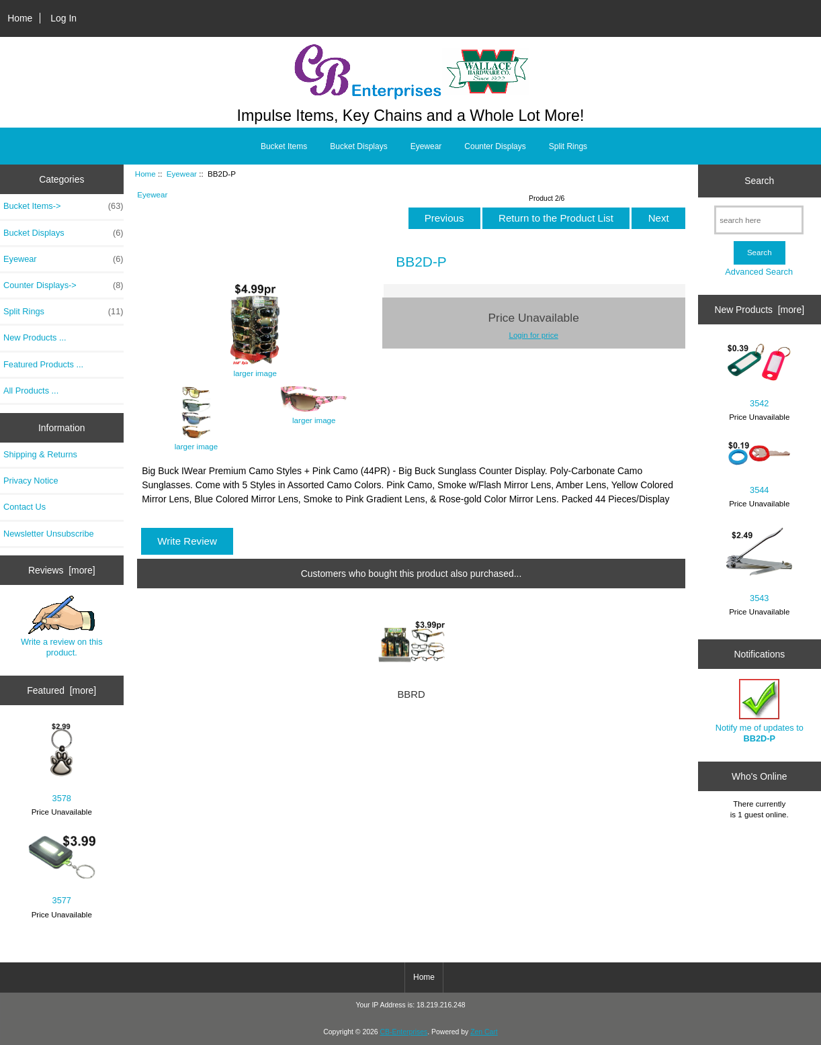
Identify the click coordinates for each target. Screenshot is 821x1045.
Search (759, 180)
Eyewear (182, 173)
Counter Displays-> (63, 285)
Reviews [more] (61, 570)
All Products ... (30, 390)
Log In (63, 18)
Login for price (533, 334)
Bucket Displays (358, 146)
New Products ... (35, 337)
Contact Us (24, 507)
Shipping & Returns (40, 454)
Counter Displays (494, 146)
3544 (759, 468)
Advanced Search (759, 272)
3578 (61, 763)
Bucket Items (284, 146)
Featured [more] (61, 690)
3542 (759, 375)
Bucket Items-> (63, 206)
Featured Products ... (43, 364)
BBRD (411, 694)
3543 (759, 564)
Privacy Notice (30, 480)
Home (19, 18)
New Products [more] (759, 309)
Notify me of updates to (760, 711)
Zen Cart (484, 1032)
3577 (61, 870)
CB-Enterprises (404, 1032)
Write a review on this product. (62, 626)
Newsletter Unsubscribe (48, 534)
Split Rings (568, 146)
